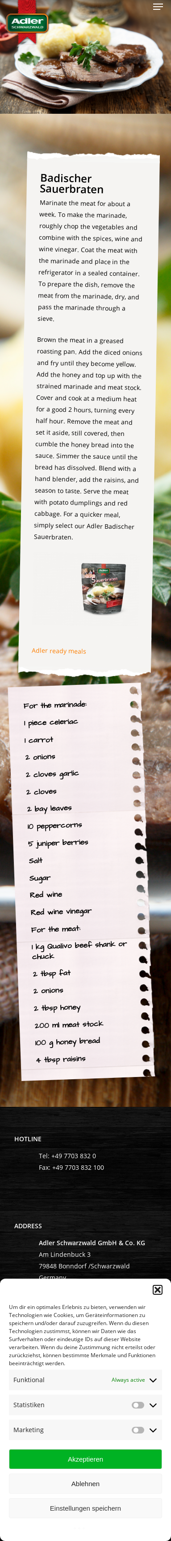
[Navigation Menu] (158, 6)
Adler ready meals (59, 651)
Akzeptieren (85, 1459)
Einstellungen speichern (85, 1508)
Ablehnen (85, 1483)
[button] (157, 1289)
